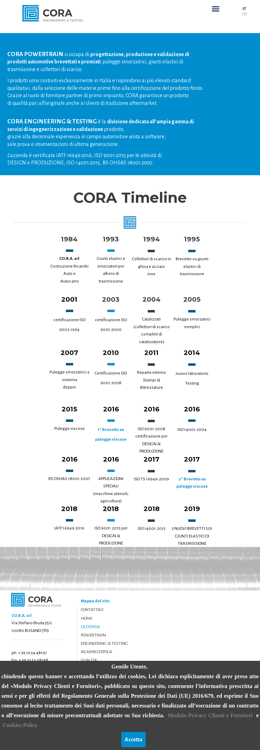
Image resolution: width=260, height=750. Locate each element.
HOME (86, 618)
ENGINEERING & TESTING (104, 643)
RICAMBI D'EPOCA (96, 651)
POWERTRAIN (93, 635)
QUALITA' (89, 660)
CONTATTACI (92, 609)
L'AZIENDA (90, 626)
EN (244, 14)
